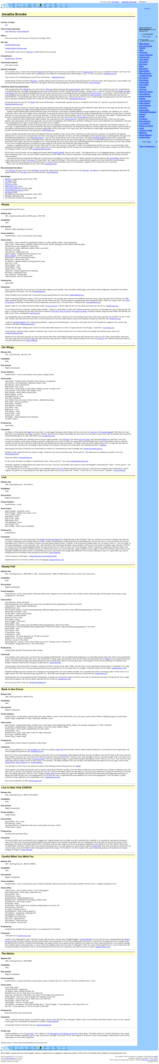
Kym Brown (144, 78)
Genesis (142, 114)
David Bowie (144, 71)
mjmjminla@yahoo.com (77, 99)
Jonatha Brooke (145, 76)
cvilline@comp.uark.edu (14, 333)
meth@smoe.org (50, 164)
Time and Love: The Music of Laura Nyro (64, 1033)
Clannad (142, 87)
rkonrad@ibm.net (39, 291)
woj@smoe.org (109, 328)
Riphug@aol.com (58, 77)
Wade (78, 766)
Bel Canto (143, 64)
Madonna (143, 133)
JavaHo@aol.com (110, 74)
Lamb (141, 128)
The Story (30, 52)
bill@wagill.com (48, 130)
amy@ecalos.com (35, 781)
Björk (141, 66)
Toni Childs (143, 85)
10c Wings (93, 170)
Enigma (142, 99)
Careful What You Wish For (14, 190)
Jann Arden (143, 59)
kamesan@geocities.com (14, 104)
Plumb (40, 72)
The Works (8, 192)
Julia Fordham (145, 101)
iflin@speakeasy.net (27, 324)
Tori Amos (143, 53)
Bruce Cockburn (10, 256)
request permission (10, 1058)
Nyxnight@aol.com (93, 302)
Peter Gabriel (144, 103)
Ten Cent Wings (53, 539)
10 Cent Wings (32, 749)
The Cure (143, 89)
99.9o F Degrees (21, 762)
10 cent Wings (114, 158)
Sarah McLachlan (37, 138)
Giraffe (142, 117)
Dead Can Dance (146, 92)
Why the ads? (147, 8)
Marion (103, 445)
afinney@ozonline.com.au (93, 448)
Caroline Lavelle (145, 130)
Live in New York (11, 188)
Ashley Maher (144, 137)
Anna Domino (144, 94)
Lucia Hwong (144, 123)
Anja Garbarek (145, 105)
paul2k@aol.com (64, 679)
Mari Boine (143, 69)
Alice (141, 50)
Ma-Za (149, 36)
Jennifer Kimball (58, 152)
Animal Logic (144, 57)
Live (40, 170)
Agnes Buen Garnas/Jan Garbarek (147, 111)
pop (14, 31)
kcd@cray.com (115, 319)
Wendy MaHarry (145, 135)
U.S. (6, 25)
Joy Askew (143, 62)
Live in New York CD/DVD (16, 787)
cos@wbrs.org (34, 313)
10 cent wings (81, 117)
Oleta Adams (144, 44)
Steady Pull (9, 185)
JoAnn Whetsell (22, 31)
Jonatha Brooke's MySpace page (16, 48)
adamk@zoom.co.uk (56, 560)
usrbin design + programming (150, 1060)
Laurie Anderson (146, 55)
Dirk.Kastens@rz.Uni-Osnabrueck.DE (43, 556)
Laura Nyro (29, 1033)
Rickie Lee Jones (146, 126)
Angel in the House (80, 311)
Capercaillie (144, 82)
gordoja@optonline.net (37, 682)
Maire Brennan (145, 73)
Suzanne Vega (9, 58)
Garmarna (143, 108)
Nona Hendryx (145, 121)
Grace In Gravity (51, 306)
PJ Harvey (143, 119)
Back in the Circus (11, 186)
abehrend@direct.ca (76, 295)
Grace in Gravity (74, 89)
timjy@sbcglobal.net (44, 1025)
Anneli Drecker (145, 96)
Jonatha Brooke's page (12, 45)
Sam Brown (144, 80)
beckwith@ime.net (12, 454)
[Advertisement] (147, 17)
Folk (6, 31)
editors (156, 1056)
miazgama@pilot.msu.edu (41, 149)
